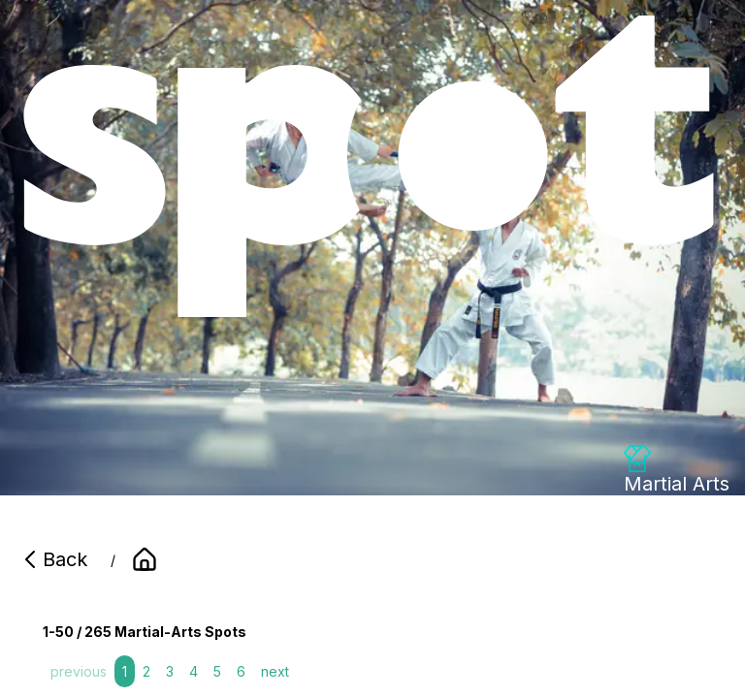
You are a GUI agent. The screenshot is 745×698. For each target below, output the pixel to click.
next (275, 671)
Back (53, 559)
